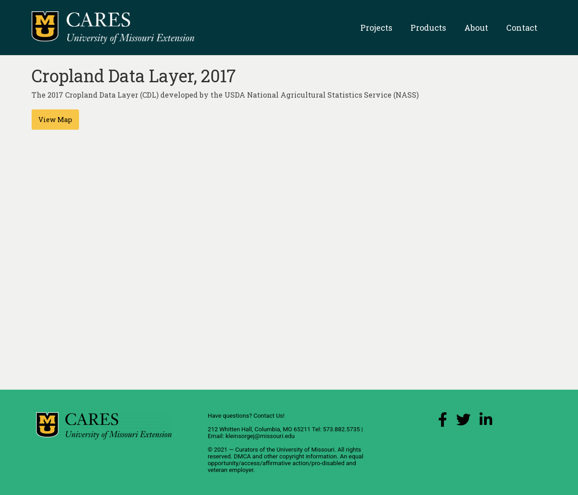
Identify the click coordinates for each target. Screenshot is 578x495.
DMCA (242, 456)
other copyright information (300, 456)
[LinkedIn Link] (486, 422)
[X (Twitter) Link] (463, 422)
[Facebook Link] (442, 422)
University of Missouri (305, 449)
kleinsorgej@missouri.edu (259, 436)
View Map (55, 119)
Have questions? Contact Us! (246, 415)
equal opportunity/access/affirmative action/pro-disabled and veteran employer (286, 463)
